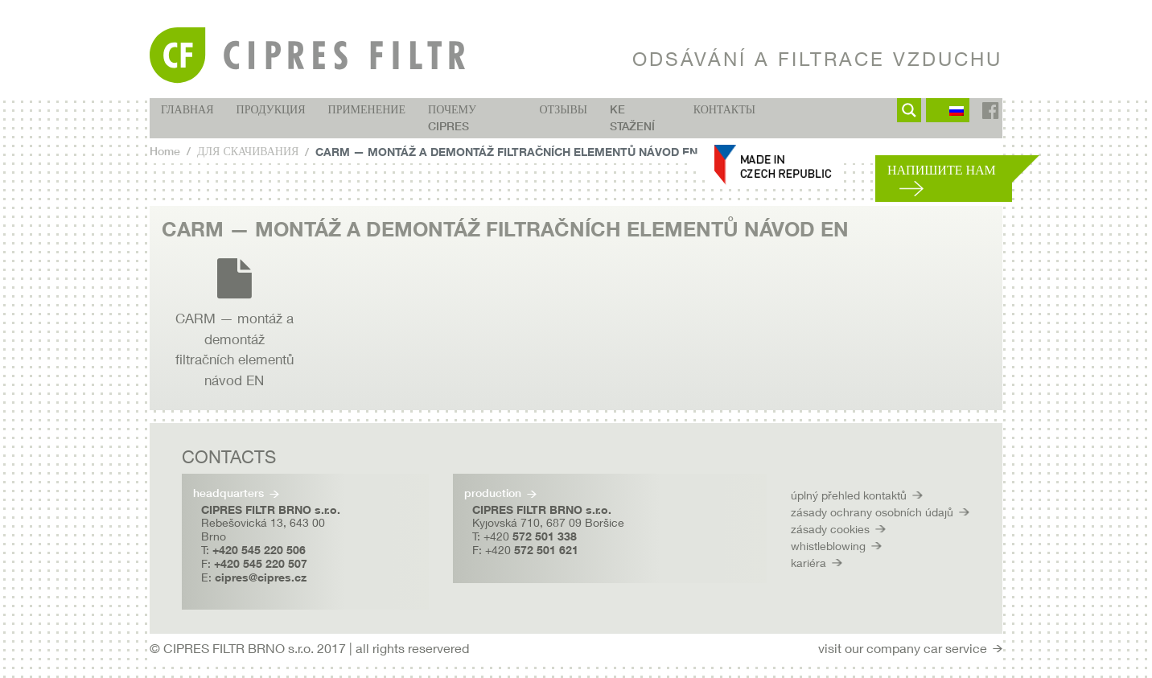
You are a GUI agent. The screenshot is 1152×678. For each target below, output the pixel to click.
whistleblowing (828, 546)
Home (165, 151)
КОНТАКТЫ (724, 109)
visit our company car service (902, 647)
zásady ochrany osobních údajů (872, 512)
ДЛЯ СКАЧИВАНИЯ (247, 151)
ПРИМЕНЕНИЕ (366, 109)
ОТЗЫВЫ (563, 109)
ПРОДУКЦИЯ (271, 109)
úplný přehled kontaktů (849, 495)
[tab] (576, 229)
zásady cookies (830, 529)
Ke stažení (632, 118)
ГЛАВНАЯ (187, 109)
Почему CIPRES (452, 118)
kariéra (808, 562)
